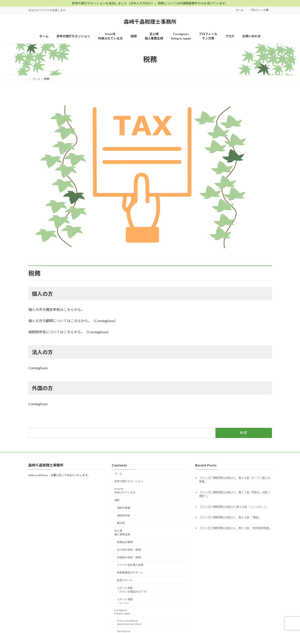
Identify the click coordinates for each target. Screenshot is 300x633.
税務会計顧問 (125, 542)
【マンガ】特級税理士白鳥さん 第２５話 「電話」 (230, 517)
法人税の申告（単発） (130, 549)
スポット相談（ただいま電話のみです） (133, 589)
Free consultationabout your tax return (129, 622)
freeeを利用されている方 (124, 490)
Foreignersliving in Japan (122, 611)
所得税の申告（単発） (130, 557)
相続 (117, 500)
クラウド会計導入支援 (130, 565)
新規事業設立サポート (130, 572)
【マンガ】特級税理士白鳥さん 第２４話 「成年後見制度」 (235, 528)
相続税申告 (123, 515)
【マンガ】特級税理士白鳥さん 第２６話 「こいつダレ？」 (233, 506)
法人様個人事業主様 (122, 532)
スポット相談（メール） (125, 600)
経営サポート (125, 580)
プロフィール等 (259, 10)
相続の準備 (123, 507)
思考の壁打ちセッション (128, 481)
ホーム (240, 10)
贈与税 (121, 523)
